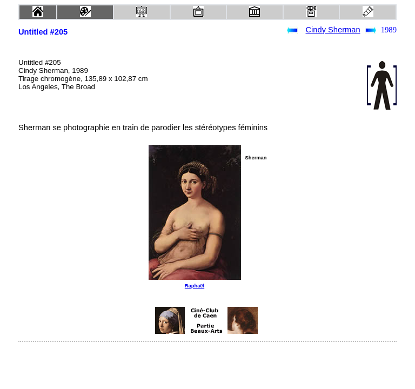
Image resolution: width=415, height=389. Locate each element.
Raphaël (194, 286)
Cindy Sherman (333, 29)
